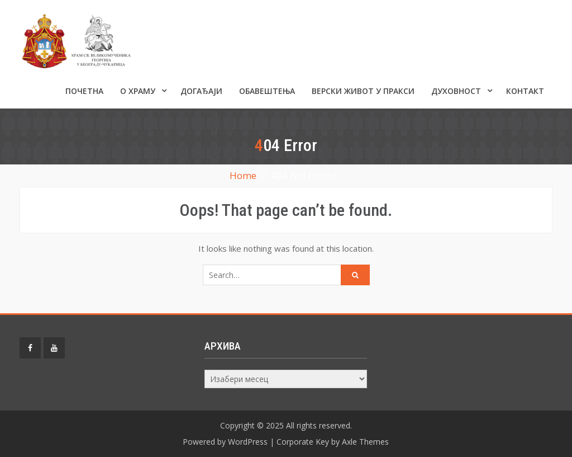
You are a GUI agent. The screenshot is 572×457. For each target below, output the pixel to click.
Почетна (84, 91)
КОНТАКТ (525, 91)
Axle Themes (365, 441)
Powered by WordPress (225, 441)
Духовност (456, 91)
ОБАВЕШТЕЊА (267, 91)
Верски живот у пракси (363, 91)
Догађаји (201, 91)
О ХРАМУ (137, 91)
